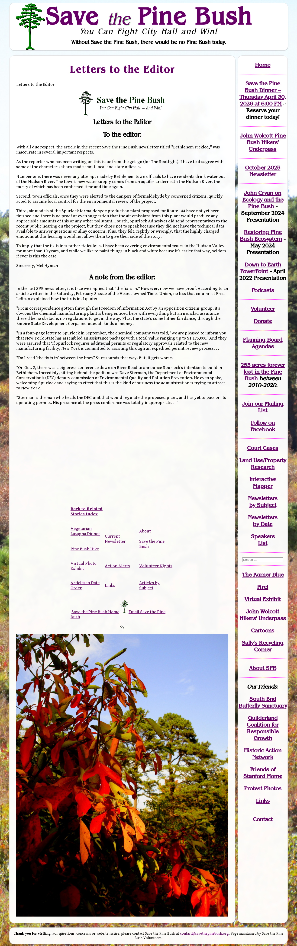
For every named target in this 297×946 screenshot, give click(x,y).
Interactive (262, 479)
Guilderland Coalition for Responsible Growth (263, 728)
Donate (263, 321)
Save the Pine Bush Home (95, 611)
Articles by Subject (149, 585)
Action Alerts (117, 565)
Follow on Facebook (262, 426)
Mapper (262, 486)
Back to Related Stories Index (87, 511)
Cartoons (262, 630)
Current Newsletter (115, 539)
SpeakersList (263, 539)
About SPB (262, 668)
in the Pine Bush (264, 372)
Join (247, 403)
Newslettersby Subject (263, 501)
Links (110, 585)
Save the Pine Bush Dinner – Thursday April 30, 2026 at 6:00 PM (262, 93)
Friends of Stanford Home (262, 772)
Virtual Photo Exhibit (84, 566)
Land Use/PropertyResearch (262, 463)
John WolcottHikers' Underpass (262, 615)
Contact (263, 819)
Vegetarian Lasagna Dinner (85, 531)
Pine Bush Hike (85, 549)
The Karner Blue (263, 574)
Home (262, 64)
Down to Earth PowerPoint (260, 268)
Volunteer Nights (155, 565)
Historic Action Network (262, 753)
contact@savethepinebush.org (204, 933)
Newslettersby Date (263, 520)
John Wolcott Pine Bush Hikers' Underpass (263, 142)
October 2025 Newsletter (262, 171)
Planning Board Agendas (262, 343)
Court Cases (262, 448)
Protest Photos (262, 788)
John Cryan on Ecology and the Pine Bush (262, 199)
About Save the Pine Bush (152, 539)
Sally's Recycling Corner (263, 646)
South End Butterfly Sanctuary (263, 702)
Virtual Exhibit (263, 599)
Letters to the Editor (122, 69)
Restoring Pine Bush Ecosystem (261, 235)
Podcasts (263, 290)
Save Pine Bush (148, 16)
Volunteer (263, 308)
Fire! (262, 587)
